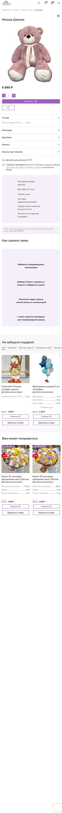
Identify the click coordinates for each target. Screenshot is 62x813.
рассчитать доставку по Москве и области (24, 167)
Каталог (17, 10)
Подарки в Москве (27, 10)
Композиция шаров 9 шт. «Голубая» (46, 388)
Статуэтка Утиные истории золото (11, 388)
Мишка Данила (39, 10)
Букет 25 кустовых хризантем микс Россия (45, 478)
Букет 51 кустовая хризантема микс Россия (15, 478)
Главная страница (7, 10)
